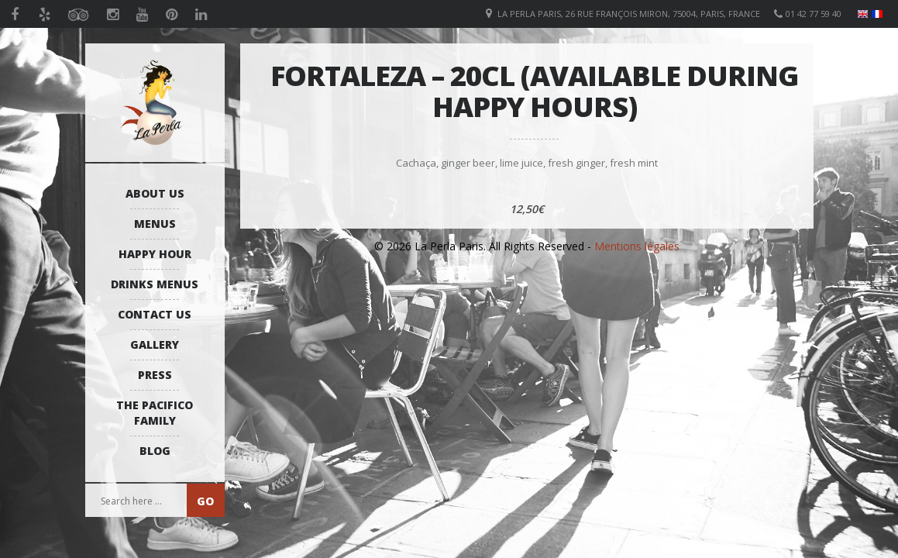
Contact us (154, 314)
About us (155, 193)
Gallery (154, 344)
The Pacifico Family (154, 413)
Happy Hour (155, 253)
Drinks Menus (154, 284)
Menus (155, 223)
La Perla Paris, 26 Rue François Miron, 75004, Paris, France (628, 13)
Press (155, 374)
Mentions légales (637, 246)
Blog (154, 450)
